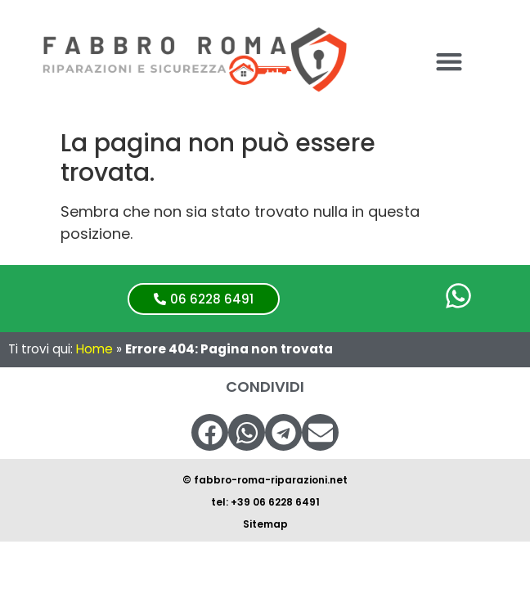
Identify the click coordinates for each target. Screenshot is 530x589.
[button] (449, 61)
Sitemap (265, 524)
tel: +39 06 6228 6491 (265, 502)
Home (94, 348)
